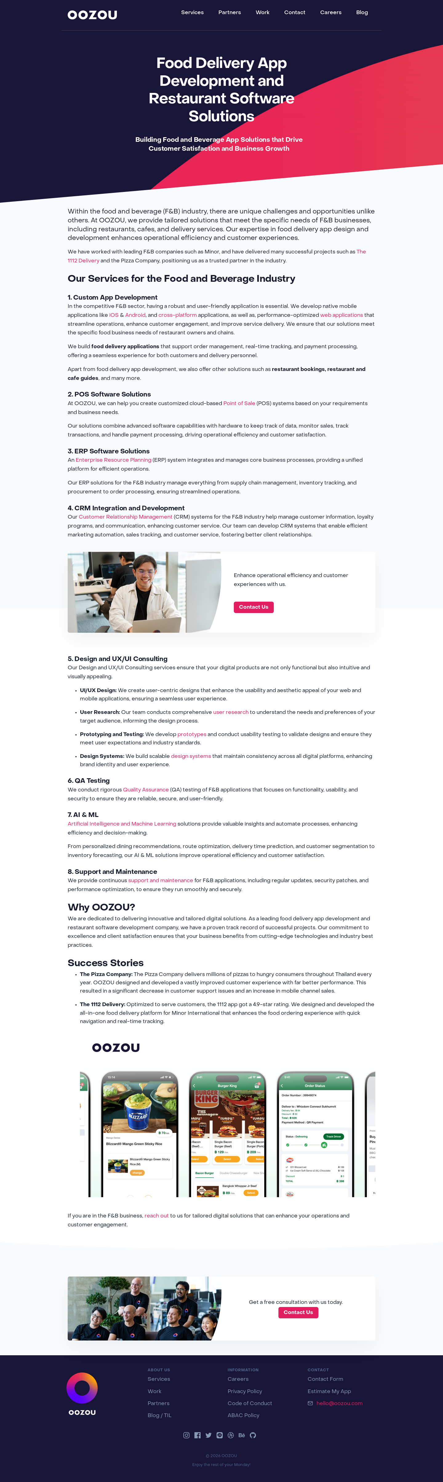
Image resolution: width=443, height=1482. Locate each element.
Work (262, 12)
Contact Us (254, 607)
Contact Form (325, 1379)
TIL (168, 1415)
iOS (114, 315)
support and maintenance (160, 880)
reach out (157, 1216)
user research (231, 712)
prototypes (192, 734)
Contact (294, 12)
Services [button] (192, 12)
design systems (191, 756)
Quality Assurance (146, 790)
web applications (341, 315)
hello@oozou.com (340, 1403)
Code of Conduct (250, 1403)
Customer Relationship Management (126, 517)
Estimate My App (329, 1391)
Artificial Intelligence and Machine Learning (122, 824)
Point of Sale (239, 403)
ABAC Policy (243, 1415)
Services (159, 1379)
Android (135, 315)
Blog (362, 12)
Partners (229, 12)
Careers (330, 12)
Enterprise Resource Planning (113, 460)
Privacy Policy (245, 1391)
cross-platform (177, 315)
